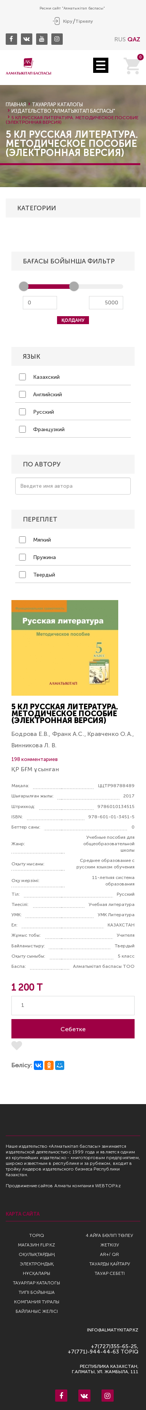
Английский (40, 394)
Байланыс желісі (37, 1311)
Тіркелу (84, 21)
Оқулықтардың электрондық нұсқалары (37, 1264)
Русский (36, 411)
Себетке (73, 1029)
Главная (16, 104)
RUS (120, 39)
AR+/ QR (109, 1254)
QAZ (133, 39)
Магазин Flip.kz (36, 1245)
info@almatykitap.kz (112, 1330)
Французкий (42, 429)
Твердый (37, 574)
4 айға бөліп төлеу (109, 1235)
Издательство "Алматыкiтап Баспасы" (63, 111)
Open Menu (100, 65)
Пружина (37, 557)
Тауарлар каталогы (57, 104)
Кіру (67, 21)
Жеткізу (109, 1245)
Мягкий (35, 539)
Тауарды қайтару (109, 1264)
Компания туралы (36, 1301)
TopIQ (36, 1235)
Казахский (39, 376)
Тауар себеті (110, 1273)
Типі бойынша (37, 1292)
